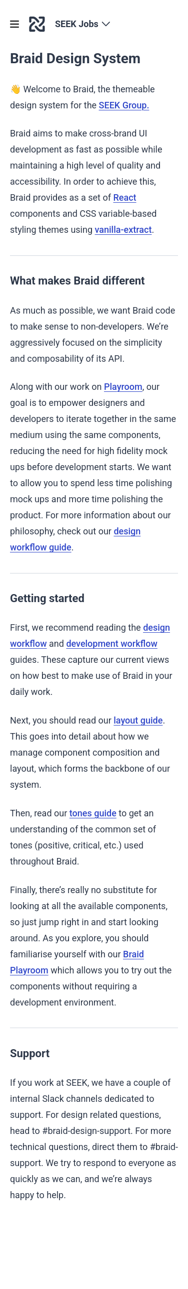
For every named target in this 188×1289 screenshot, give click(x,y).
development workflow (111, 643)
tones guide (93, 813)
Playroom (123, 386)
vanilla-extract (123, 229)
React (124, 197)
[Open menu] (14, 24)
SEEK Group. (124, 105)
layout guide (138, 720)
